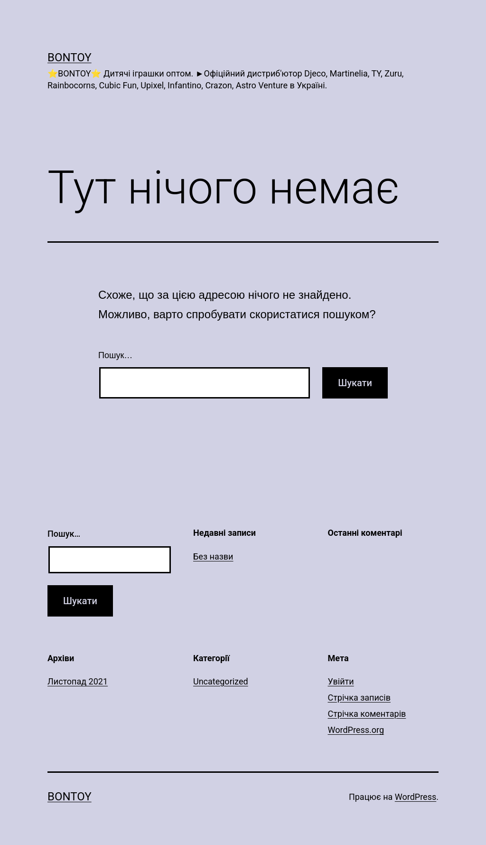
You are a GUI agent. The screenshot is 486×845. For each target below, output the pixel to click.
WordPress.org (356, 730)
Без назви (213, 556)
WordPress (415, 797)
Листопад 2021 (77, 681)
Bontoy (69, 57)
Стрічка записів (359, 698)
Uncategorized (220, 681)
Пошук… (115, 355)
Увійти (341, 681)
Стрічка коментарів (367, 714)
